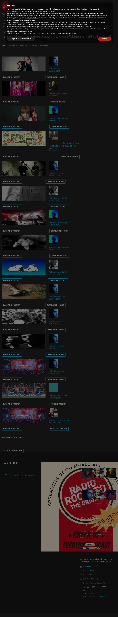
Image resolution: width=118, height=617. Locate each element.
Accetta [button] (105, 39)
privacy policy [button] (27, 31)
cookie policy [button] (50, 11)
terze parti (41, 13)
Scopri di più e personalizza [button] (20, 39)
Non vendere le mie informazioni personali (76, 27)
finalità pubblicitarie (31, 18)
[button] (110, 5)
